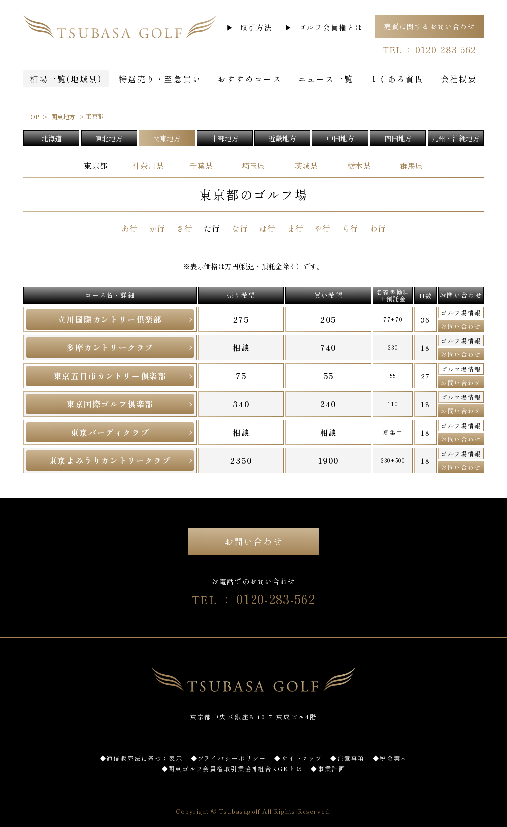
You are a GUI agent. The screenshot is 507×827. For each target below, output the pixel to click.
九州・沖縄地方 (455, 138)
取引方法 (256, 27)
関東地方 (167, 138)
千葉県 (201, 165)
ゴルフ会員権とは (331, 27)
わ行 (378, 228)
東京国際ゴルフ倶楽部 (109, 404)
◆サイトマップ (298, 758)
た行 (212, 228)
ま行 (295, 228)
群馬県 (411, 165)
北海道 (51, 138)
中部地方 (225, 138)
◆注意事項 (347, 758)
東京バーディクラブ (110, 432)
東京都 (95, 165)
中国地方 (340, 138)
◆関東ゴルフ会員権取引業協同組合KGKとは (232, 768)
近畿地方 (282, 138)
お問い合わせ (461, 326)
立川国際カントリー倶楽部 (109, 319)
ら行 (350, 228)
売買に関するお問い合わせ (429, 26)
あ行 (129, 228)
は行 (267, 228)
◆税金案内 (390, 758)
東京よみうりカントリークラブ (110, 460)
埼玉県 (253, 165)
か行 (157, 228)
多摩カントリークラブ (109, 347)
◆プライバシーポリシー (228, 758)
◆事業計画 (328, 768)
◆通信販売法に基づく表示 (141, 758)
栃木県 (359, 165)
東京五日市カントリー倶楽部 (110, 376)
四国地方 (398, 138)
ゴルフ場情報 (461, 312)
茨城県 (306, 165)
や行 (322, 228)
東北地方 (109, 138)
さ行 (184, 228)
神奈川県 (148, 165)
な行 (240, 228)
